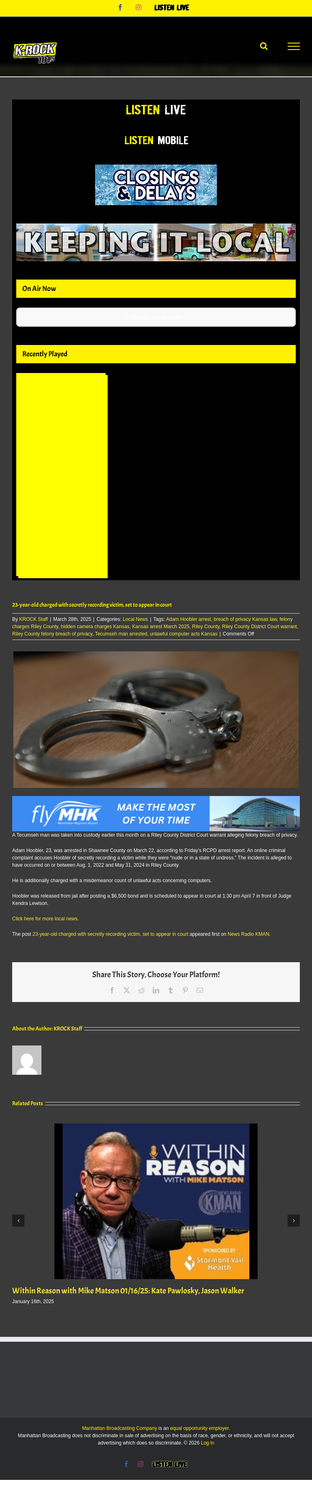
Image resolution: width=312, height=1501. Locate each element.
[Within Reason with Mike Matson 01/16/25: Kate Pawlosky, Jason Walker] (156, 1126)
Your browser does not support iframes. (63, 476)
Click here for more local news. (45, 919)
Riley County (205, 626)
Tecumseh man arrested (121, 634)
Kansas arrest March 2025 (160, 626)
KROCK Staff (33, 619)
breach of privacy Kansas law (245, 619)
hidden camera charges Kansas (95, 626)
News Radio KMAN (248, 934)
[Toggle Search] (264, 46)
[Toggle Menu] (293, 46)
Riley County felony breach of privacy (52, 634)
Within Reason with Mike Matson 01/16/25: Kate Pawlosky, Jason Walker (128, 1291)
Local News (135, 619)
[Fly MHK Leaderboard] (156, 800)
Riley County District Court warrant (259, 626)
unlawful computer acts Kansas (183, 634)
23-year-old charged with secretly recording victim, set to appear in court (110, 934)
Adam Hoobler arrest (188, 619)
